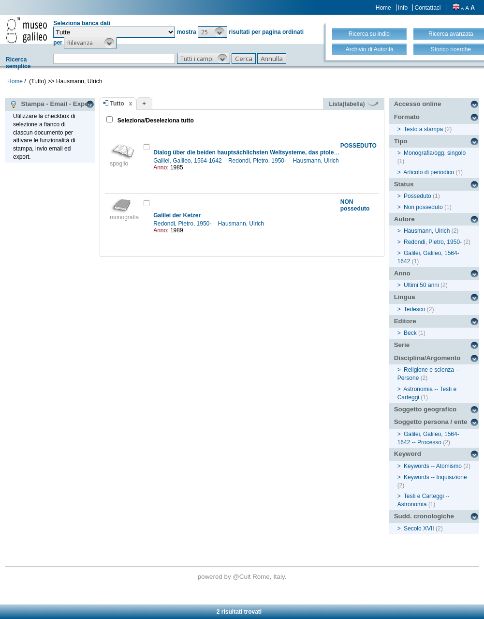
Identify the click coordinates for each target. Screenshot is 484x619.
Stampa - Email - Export (51, 104)
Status (404, 184)
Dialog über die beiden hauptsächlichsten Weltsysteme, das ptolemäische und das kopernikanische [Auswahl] (305, 152)
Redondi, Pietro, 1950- (258, 160)
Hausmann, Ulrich (316, 160)
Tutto (117, 103)
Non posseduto (423, 207)
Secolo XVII (419, 528)
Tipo (401, 141)
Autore (404, 219)
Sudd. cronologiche (424, 516)
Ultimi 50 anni (421, 285)
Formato (407, 117)
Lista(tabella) (353, 104)
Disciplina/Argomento (427, 358)
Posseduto (417, 196)
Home (383, 7)
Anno (402, 273)
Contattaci (427, 7)
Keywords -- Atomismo (433, 466)
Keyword (407, 453)
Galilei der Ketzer (177, 215)
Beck (410, 333)
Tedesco (414, 309)
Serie (402, 344)
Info (403, 7)
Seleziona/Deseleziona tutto (155, 120)
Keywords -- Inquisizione (435, 477)
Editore (405, 321)
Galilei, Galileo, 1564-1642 (188, 160)
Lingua (404, 297)
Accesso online (417, 103)
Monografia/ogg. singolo (435, 153)
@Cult (242, 576)
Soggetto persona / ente (431, 421)
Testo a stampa (423, 129)
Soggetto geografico (425, 409)
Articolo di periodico (428, 172)
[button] (212, 32)
